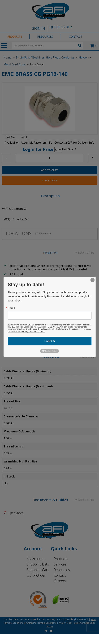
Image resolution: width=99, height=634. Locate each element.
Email (11, 308)
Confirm (49, 341)
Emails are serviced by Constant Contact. (26, 331)
